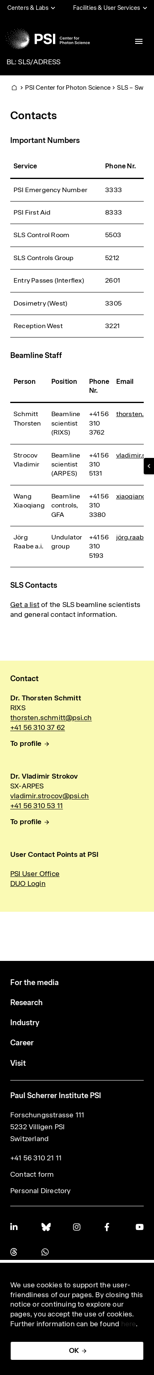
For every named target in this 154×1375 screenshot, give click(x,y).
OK (74, 1350)
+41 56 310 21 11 (36, 1158)
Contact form (32, 1174)
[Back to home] (48, 39)
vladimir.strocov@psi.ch (49, 796)
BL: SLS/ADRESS (34, 62)
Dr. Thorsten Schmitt (45, 698)
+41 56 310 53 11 (36, 806)
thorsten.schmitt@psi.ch (51, 718)
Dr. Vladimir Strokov (44, 776)
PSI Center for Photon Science (67, 87)
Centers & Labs (28, 8)
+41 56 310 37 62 (37, 727)
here (128, 1324)
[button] (149, 466)
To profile (25, 743)
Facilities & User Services (106, 8)
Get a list (24, 604)
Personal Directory (40, 1191)
